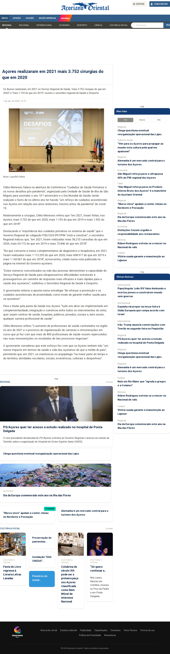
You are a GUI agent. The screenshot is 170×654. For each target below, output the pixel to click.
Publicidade (85, 630)
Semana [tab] (142, 120)
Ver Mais (109, 382)
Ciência (98, 25)
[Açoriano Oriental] (17, 638)
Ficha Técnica (130, 630)
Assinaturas (110, 635)
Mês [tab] (159, 120)
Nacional (24, 25)
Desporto (82, 25)
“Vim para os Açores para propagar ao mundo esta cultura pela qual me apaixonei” (140, 147)
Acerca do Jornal (49, 630)
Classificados (101, 630)
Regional (7, 25)
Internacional (44, 25)
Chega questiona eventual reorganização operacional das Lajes (41, 453)
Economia (64, 25)
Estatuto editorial (68, 630)
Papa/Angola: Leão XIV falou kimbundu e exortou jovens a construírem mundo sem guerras (142, 292)
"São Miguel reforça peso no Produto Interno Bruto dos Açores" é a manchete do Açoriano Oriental (142, 190)
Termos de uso (147, 630)
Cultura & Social (119, 25)
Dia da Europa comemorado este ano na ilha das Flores (37, 495)
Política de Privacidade (90, 635)
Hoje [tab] (125, 120)
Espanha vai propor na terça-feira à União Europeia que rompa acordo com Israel (141, 310)
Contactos (116, 630)
